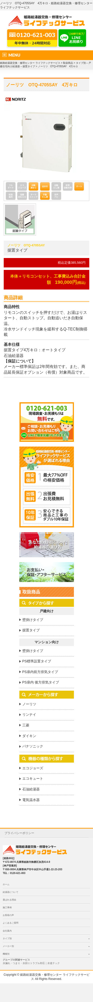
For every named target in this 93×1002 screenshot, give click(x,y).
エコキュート (32, 778)
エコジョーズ (32, 768)
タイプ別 (7, 938)
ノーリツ (29, 704)
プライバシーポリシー (19, 833)
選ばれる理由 (9, 900)
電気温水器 (31, 800)
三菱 (25, 725)
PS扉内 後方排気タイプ (40, 682)
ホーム (6, 884)
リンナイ (29, 714)
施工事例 (7, 907)
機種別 (6, 954)
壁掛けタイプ (32, 620)
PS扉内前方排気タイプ (40, 672)
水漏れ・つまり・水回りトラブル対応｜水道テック (31, 963)
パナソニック (32, 746)
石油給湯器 (31, 789)
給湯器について (10, 892)
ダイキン (29, 736)
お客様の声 (8, 915)
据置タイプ (31, 630)
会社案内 (7, 931)
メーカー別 (8, 946)
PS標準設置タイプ (36, 661)
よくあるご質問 (10, 923)
